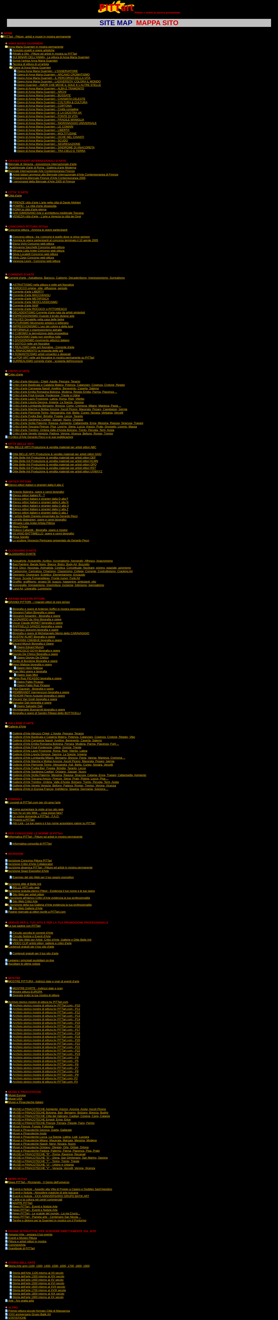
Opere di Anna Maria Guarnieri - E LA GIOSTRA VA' (49, 112)
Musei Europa (17, 1095)
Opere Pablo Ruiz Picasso (33, 685)
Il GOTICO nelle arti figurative (31, 343)
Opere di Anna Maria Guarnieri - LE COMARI (45, 126)
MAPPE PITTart (22, 1203)
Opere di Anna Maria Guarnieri (32, 67)
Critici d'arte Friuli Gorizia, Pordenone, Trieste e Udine (46, 395)
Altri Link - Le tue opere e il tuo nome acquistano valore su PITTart (54, 823)
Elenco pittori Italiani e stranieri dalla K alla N (40, 502)
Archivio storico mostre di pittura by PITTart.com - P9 (45, 1074)
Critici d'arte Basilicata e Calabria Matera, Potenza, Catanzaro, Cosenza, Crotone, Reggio (69, 385)
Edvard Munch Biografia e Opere (33, 643)
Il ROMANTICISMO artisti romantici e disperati (42, 354)
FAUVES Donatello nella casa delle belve (38, 319)
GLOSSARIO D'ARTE (22, 553)
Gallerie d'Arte (17, 726)
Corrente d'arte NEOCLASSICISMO (35, 302)
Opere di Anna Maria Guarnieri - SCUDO (42, 140)
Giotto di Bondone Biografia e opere (35, 661)
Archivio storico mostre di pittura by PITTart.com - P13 (46, 1015)
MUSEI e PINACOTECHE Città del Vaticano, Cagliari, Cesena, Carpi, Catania (61, 1116)
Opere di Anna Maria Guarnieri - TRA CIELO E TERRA (51, 150)
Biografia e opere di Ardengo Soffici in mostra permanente (49, 609)
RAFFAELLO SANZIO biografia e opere (37, 626)
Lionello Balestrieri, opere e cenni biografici (39, 519)
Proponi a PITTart (24, 819)
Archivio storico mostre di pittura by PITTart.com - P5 (45, 1061)
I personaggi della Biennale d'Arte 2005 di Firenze (44, 181)
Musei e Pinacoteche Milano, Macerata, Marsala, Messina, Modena (55, 1140)
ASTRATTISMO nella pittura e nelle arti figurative (43, 284)
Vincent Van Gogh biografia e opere (35, 699)
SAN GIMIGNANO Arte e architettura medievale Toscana (48, 213)
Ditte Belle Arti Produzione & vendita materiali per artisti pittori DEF (54, 457)
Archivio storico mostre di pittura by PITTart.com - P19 (46, 1036)
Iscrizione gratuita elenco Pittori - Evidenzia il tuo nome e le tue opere (51, 891)
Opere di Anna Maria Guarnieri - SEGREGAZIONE (48, 144)
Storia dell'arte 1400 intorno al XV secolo (38, 1279)
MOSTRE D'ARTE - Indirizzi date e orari (38, 988)
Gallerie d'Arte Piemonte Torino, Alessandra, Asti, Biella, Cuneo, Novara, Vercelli (63, 764)
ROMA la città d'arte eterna (29, 209)
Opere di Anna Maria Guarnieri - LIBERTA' (43, 130)
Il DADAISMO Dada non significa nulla (37, 336)
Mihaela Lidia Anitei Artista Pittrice (34, 523)
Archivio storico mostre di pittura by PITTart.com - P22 (46, 1050)
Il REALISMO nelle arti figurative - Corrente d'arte (43, 347)
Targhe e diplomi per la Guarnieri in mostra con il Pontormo (49, 1220)
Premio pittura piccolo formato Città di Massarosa (39, 1310)
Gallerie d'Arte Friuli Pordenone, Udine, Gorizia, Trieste (47, 747)
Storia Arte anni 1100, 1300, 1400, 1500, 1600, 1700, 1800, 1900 (48, 1266)
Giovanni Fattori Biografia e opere (34, 612)
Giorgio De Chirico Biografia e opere (35, 654)
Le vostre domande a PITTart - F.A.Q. (36, 816)
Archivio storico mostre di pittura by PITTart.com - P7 (45, 1067)
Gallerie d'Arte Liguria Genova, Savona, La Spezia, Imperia (50, 754)
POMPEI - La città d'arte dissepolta (34, 206)
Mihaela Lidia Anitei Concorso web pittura (38, 250)
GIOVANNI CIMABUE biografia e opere (37, 640)
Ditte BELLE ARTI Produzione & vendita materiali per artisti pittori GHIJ (57, 454)
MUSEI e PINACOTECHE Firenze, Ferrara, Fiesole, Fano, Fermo (53, 1123)
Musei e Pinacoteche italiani (25, 1102)
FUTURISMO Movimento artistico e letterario (41, 322)
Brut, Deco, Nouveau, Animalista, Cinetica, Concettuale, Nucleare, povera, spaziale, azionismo (72, 567)
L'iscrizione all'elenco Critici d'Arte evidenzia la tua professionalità (49, 897)
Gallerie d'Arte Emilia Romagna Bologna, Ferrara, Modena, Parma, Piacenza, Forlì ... (66, 743)
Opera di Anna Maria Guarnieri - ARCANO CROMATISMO (53, 74)
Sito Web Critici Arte (25, 901)
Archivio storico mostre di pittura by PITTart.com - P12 (46, 1012)
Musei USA (15, 1098)
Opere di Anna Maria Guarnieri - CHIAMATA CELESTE (51, 98)
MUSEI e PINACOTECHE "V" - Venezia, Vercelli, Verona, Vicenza (54, 1168)
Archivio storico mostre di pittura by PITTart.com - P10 (46, 1005)
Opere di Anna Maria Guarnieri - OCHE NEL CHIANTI (50, 137)
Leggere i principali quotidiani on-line (31, 960)
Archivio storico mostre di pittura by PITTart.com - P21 (46, 1043)
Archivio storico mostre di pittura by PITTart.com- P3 (45, 1081)
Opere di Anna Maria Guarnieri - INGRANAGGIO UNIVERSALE (57, 123)
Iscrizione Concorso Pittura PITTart (30, 860)
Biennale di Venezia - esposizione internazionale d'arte (42, 164)
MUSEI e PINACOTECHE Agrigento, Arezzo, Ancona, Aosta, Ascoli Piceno (59, 1109)
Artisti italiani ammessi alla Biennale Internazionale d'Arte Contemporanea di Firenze (65, 174)
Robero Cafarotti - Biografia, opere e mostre (40, 530)
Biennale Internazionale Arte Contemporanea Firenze (41, 171)
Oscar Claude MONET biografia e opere (38, 622)
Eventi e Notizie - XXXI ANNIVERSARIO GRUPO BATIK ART (51, 1196)
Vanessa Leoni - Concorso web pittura (36, 261)
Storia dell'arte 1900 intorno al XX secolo (38, 1297)
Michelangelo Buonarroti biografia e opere (39, 709)
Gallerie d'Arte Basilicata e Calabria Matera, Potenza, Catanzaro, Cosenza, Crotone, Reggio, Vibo (74, 737)
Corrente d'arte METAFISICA (31, 298)
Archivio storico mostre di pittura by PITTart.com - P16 (46, 1026)
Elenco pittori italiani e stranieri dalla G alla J (40, 512)
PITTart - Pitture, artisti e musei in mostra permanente (37, 36)
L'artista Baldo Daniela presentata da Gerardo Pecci (45, 516)
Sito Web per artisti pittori (28, 894)
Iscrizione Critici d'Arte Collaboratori (30, 864)
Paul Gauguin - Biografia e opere (33, 688)
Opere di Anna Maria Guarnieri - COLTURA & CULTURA (52, 102)
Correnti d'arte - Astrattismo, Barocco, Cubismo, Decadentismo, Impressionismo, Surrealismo (66, 277)
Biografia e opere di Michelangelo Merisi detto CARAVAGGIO (51, 633)
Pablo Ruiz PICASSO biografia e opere (37, 678)
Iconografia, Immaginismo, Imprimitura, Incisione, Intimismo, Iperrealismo (58, 585)
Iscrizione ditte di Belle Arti (24, 884)
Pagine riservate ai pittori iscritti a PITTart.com (37, 911)
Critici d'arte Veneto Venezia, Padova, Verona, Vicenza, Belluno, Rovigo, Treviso (63, 433)
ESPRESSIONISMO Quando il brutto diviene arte (43, 316)
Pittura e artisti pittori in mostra (27, 1241)
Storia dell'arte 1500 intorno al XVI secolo (38, 1283)
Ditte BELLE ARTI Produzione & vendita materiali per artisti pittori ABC (52, 447)
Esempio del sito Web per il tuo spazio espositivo (43, 877)
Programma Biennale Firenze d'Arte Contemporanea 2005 (49, 178)
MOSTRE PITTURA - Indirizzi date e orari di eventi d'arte (43, 981)
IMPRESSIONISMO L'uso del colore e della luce (43, 326)
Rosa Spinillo (21, 537)
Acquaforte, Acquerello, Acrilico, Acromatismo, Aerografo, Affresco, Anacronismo (63, 560)
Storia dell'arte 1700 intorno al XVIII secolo (39, 1290)
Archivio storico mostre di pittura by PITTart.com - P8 (45, 1071)
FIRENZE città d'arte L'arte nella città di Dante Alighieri (47, 202)
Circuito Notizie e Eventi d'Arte (32, 936)
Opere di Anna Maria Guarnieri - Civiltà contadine (47, 109)
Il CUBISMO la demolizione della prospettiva (40, 333)
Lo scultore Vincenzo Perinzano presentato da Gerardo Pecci (51, 540)
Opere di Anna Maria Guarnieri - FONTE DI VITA (47, 116)
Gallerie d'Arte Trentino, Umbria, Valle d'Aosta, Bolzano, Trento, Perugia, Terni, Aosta (66, 782)
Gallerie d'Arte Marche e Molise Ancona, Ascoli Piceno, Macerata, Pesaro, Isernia (63, 761)
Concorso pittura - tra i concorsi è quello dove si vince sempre (51, 236)
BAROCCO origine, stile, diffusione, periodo (40, 288)
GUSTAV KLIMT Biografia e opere (34, 636)
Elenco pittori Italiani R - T (29, 495)
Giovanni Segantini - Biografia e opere (36, 615)
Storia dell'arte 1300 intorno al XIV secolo (38, 1276)
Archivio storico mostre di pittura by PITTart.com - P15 (46, 1022)
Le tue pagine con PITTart (24, 925)
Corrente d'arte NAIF (26, 305)
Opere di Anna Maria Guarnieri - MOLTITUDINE (47, 133)
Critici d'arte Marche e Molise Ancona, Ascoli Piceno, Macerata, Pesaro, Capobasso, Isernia (70, 409)
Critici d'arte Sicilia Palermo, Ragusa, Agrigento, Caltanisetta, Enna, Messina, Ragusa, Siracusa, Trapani (78, 423)
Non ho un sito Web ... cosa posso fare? (38, 812)
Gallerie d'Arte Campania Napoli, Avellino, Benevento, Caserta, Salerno (57, 740)
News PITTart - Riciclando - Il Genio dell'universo (38, 1182)
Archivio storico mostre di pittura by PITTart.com (38, 1002)
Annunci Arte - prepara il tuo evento (30, 1234)
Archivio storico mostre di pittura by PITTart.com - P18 (46, 1033)
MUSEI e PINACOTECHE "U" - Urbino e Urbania (43, 1164)
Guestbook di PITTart (21, 1248)
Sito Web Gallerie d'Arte (28, 908)
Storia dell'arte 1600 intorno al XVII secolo (39, 1286)
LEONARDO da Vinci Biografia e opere (37, 619)
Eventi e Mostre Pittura (22, 1238)
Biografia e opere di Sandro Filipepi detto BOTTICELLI (47, 713)
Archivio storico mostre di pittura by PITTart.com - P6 (45, 1064)
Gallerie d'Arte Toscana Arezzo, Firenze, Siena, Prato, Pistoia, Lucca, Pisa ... (61, 778)
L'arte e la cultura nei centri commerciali (37, 1199)
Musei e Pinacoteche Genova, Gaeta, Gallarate (42, 1130)
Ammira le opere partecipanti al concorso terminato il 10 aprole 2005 (55, 240)
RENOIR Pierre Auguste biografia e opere (39, 695)
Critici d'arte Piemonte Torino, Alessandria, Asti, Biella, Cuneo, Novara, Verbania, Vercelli (68, 412)
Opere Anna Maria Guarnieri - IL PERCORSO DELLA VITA (53, 78)
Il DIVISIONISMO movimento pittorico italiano (41, 340)
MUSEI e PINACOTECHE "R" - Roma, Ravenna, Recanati (49, 1154)
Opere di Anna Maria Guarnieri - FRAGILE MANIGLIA (50, 119)
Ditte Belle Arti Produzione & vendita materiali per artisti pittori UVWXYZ (57, 471)
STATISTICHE (17, 1317)
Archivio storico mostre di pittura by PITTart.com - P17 (46, 1029)
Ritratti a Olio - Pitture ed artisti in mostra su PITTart (45, 53)
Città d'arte (15, 195)
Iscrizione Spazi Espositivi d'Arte (28, 871)
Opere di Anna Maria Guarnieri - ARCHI (41, 91)
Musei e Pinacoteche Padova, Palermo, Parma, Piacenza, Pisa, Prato (56, 1150)
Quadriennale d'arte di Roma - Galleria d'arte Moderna (42, 167)
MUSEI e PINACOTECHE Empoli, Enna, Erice (42, 1119)
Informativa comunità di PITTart (32, 843)
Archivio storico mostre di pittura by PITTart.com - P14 (46, 1019)
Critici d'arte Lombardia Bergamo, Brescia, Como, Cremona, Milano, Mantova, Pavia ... (67, 405)
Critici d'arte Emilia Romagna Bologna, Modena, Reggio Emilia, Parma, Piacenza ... (65, 391)
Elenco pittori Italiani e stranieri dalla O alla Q (41, 505)
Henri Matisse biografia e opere (32, 664)
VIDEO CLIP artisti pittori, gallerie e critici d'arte (42, 943)
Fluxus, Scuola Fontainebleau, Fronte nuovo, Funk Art (46, 578)
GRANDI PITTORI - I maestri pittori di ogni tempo (39, 602)
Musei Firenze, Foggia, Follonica (33, 1126)
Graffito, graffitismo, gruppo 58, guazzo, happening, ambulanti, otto (54, 581)
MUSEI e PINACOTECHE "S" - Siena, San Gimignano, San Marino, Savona (60, 1157)
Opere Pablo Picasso (30, 681)
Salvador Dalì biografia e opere (32, 702)
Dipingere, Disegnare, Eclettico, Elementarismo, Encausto (49, 574)
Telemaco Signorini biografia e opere (35, 629)
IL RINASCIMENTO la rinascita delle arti (38, 350)
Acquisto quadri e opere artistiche (34, 50)
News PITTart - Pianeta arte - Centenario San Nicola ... (47, 1216)
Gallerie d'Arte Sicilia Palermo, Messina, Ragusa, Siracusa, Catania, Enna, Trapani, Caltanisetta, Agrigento (79, 775)
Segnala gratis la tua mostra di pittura (36, 995)
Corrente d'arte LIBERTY (28, 291)
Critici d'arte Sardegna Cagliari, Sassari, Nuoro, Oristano (48, 419)
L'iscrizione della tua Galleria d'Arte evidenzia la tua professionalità (50, 904)
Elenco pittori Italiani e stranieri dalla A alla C (36, 484)
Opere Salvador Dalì (30, 706)
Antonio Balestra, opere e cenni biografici (38, 491)
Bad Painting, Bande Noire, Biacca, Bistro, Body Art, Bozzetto (51, 564)
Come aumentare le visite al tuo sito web (38, 809)
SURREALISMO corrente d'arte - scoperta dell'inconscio (48, 361)
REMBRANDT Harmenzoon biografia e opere (41, 692)
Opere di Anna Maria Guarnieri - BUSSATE (44, 95)
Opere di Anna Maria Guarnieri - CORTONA (44, 105)
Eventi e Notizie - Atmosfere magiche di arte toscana (45, 1192)
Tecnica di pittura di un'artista (31, 64)
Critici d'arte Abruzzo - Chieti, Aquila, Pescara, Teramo (46, 381)
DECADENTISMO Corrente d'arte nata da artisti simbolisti (49, 312)
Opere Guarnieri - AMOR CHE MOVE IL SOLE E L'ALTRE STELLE (59, 85)
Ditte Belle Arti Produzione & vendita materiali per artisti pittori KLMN (55, 461)
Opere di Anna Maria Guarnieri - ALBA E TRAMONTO (50, 88)
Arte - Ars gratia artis (21, 1300)
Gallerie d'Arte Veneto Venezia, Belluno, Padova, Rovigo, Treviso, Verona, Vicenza (64, 785)
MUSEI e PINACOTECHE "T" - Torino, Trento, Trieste (46, 1161)
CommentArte (17, 1244)
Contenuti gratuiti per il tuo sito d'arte (31, 946)
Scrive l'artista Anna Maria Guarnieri (35, 60)
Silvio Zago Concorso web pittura (33, 257)
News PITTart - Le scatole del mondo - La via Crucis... (46, 1213)
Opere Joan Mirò (27, 674)
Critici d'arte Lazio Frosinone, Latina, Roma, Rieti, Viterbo (48, 398)
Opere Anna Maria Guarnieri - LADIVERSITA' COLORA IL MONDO (59, 81)
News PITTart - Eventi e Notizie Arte (35, 1206)
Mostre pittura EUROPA (27, 991)
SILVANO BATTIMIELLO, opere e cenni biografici (43, 533)
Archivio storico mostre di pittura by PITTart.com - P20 (46, 1040)
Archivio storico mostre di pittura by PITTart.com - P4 (45, 1057)
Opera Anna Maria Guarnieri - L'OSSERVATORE (47, 71)
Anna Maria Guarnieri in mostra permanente (35, 46)
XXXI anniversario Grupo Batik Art (29, 1314)
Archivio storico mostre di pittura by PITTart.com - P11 (46, 1008)
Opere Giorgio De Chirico (33, 657)
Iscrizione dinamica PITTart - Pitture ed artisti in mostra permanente (50, 867)
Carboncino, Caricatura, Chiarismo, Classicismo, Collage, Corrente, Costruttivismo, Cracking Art (73, 571)
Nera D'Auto (20, 526)
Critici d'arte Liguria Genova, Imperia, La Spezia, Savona (48, 402)
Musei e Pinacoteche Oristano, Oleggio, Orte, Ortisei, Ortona (51, 1147)
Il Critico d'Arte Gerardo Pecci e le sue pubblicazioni (40, 437)
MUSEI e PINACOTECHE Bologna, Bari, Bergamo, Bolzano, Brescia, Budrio (60, 1112)
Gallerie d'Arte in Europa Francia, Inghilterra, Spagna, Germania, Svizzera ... (60, 789)
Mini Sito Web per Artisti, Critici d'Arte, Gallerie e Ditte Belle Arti (52, 939)
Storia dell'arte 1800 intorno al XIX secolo (38, 1293)
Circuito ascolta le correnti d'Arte (33, 932)
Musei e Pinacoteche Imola (29, 1133)
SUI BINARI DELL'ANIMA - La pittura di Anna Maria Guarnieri (51, 57)
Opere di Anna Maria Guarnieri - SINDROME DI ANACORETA (55, 147)
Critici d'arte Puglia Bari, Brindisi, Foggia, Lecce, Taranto (48, 416)
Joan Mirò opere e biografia (30, 671)
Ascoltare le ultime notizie (24, 963)
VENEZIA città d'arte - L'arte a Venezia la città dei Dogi (47, 216)
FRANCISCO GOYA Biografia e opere (36, 650)
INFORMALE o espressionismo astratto (37, 329)
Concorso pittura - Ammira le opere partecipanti (37, 229)
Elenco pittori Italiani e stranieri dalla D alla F (40, 498)
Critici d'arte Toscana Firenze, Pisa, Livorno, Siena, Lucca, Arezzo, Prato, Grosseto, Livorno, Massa (75, 426)
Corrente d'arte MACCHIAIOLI (31, 295)
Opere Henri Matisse (30, 668)
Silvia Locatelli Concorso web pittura (35, 254)
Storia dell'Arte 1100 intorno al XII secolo (38, 1272)
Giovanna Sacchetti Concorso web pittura (39, 247)
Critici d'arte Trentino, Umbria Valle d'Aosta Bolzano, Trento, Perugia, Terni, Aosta (63, 430)
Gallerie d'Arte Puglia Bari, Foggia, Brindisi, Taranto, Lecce (49, 768)
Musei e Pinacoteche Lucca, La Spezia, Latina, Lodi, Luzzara (51, 1136)
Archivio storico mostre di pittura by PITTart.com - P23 (46, 1054)
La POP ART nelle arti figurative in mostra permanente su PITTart (53, 357)
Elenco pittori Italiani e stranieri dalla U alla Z (40, 509)
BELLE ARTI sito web (26, 887)
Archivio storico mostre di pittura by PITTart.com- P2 (45, 1078)
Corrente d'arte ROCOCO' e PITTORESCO (40, 309)
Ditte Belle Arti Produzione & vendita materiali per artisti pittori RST (54, 468)
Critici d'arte (15, 374)
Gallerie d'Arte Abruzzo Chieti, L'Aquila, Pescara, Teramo (48, 733)
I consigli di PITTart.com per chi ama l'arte (34, 802)
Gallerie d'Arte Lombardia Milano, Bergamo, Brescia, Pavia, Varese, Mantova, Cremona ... (69, 757)
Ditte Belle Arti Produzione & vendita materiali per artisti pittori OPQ (55, 464)
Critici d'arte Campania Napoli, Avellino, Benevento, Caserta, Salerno (56, 388)
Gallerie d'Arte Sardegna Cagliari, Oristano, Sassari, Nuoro (49, 771)
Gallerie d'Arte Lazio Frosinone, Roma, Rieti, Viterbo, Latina (50, 750)
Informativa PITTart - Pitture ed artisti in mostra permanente (45, 836)
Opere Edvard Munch (30, 647)
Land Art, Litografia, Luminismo (32, 588)
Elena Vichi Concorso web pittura (33, 243)
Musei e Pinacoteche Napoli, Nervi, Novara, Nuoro (44, 1143)
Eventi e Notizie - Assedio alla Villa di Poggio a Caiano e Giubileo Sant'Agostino (62, 1189)
